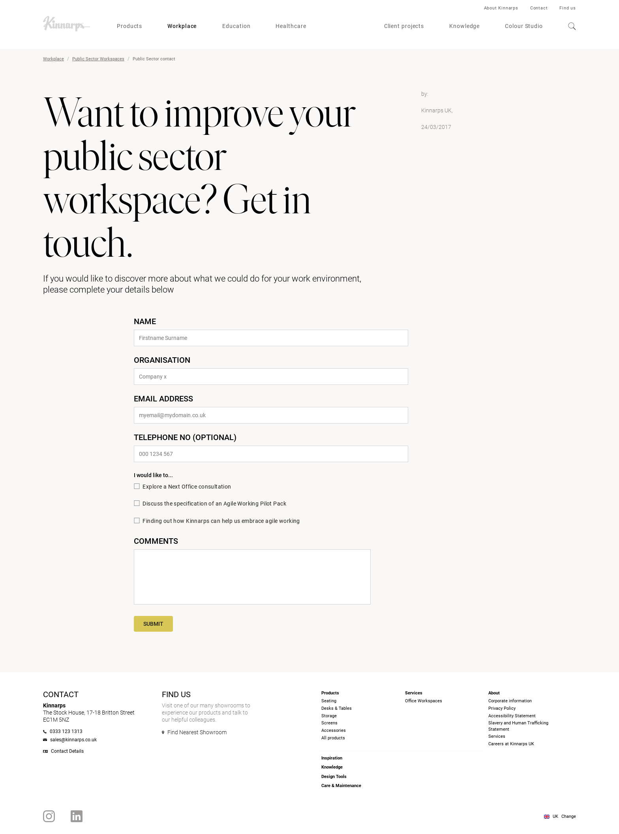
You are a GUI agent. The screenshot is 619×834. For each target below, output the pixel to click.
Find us (567, 8)
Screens (329, 723)
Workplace (182, 26)
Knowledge (464, 26)
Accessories (333, 730)
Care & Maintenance (341, 785)
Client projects (404, 26)
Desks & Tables (336, 708)
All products (333, 738)
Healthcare (291, 26)
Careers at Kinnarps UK (511, 743)
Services (496, 736)
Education (236, 26)
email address (163, 398)
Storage (329, 715)
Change (568, 816)
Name (145, 321)
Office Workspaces (423, 700)
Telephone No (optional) (185, 437)
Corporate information (510, 700)
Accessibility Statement (512, 715)
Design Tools (334, 776)
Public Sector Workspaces (98, 59)
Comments (156, 541)
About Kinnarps (501, 8)
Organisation (162, 360)
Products (129, 26)
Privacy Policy (502, 708)
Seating (328, 700)
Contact (539, 8)
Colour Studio (524, 26)
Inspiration (331, 758)
